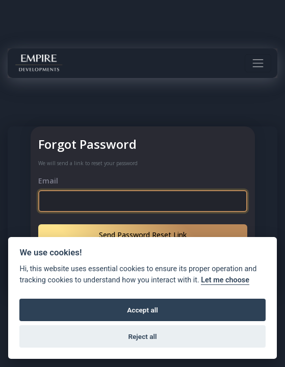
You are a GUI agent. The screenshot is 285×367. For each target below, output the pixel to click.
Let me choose (225, 280)
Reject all (142, 336)
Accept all (142, 310)
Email (48, 181)
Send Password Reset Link (143, 235)
